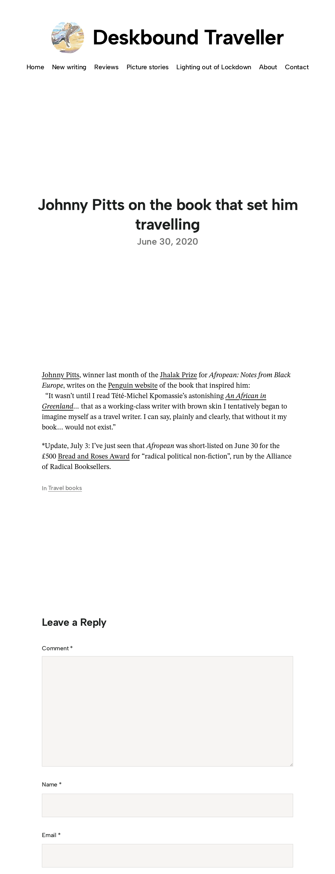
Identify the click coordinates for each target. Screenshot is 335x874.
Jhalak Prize (178, 375)
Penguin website (133, 385)
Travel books (65, 488)
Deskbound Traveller (188, 37)
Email (51, 835)
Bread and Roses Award (94, 456)
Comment (57, 648)
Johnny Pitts (60, 375)
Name (52, 784)
